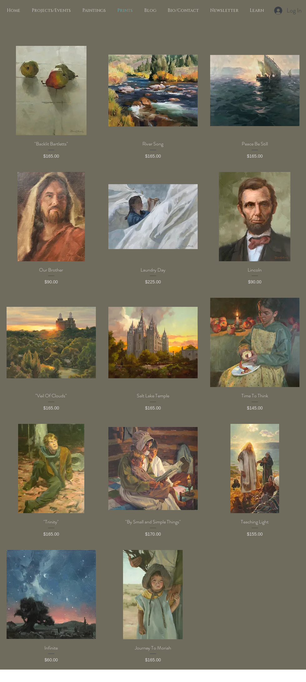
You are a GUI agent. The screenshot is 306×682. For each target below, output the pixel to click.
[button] (93, 10)
